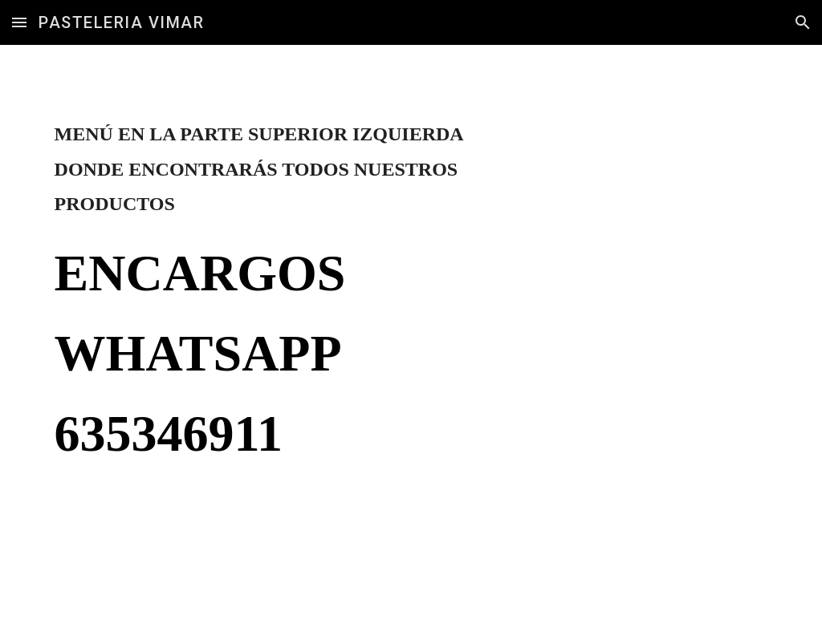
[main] (287, 310)
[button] (19, 22)
